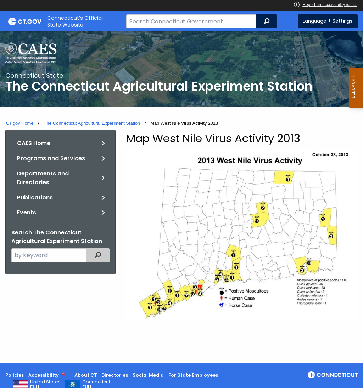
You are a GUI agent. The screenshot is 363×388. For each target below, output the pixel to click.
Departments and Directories (43, 178)
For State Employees (193, 375)
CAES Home (33, 143)
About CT (85, 375)
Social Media (148, 375)
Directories (114, 375)
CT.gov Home (20, 123)
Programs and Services (51, 158)
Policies (14, 375)
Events (26, 212)
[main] (181, 197)
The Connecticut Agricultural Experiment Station (92, 123)
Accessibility (43, 375)
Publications (35, 197)
